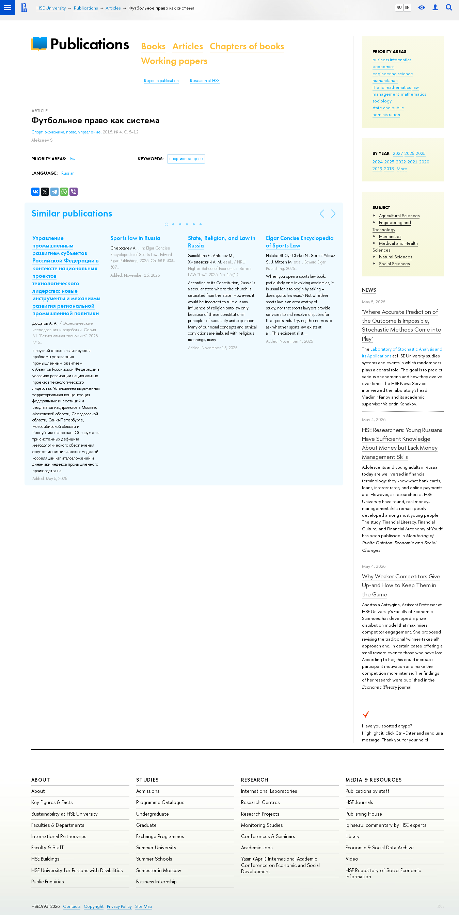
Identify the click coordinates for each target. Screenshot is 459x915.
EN (407, 7)
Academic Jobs (256, 847)
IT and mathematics (392, 87)
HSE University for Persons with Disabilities (77, 870)
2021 (412, 162)
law (415, 87)
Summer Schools (154, 858)
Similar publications (71, 213)
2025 (421, 153)
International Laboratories (269, 791)
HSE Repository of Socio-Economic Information (383, 873)
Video (352, 858)
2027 (398, 153)
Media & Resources (374, 779)
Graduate (146, 825)
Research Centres (260, 802)
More (402, 168)
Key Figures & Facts (52, 802)
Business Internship (156, 881)
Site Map (143, 906)
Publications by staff (368, 791)
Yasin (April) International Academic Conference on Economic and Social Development (280, 864)
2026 (409, 153)
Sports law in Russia (135, 238)
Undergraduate (152, 813)
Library (353, 836)
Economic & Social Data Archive (380, 847)
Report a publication (161, 80)
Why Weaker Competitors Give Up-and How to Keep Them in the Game (401, 585)
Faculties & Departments (57, 825)
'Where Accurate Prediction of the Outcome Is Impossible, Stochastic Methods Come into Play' (401, 325)
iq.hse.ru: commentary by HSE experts (386, 825)
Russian (68, 173)
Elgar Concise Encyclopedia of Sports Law (300, 241)
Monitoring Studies (262, 825)
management (386, 94)
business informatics (392, 60)
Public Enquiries (47, 881)
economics (383, 66)
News (369, 289)
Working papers (174, 61)
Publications (89, 43)
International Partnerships (58, 836)
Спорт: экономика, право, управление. (67, 132)
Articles (187, 46)
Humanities (390, 236)
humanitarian (385, 80)
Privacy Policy (119, 906)
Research (255, 779)
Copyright (94, 906)
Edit (441, 905)
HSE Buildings (45, 858)
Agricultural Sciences (399, 215)
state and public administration (388, 111)
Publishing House (364, 813)
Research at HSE (205, 80)
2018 (389, 168)
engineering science (393, 73)
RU (399, 7)
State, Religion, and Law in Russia (221, 241)
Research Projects (260, 813)
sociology (382, 101)
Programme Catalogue (160, 802)
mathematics (413, 94)
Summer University (156, 847)
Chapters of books (247, 46)
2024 (378, 162)
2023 (389, 162)
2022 (401, 162)
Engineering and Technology (392, 225)
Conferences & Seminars (268, 836)
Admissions (147, 791)
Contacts (71, 906)
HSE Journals (359, 802)
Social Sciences (394, 263)
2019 (377, 168)
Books (153, 46)
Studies (147, 779)
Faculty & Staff (47, 847)
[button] (166, 224)
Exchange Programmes (160, 836)
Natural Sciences (395, 257)
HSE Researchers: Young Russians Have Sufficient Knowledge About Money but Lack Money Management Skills (402, 443)
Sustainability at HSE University (64, 813)
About (40, 779)
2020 (424, 162)
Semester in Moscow (158, 870)
